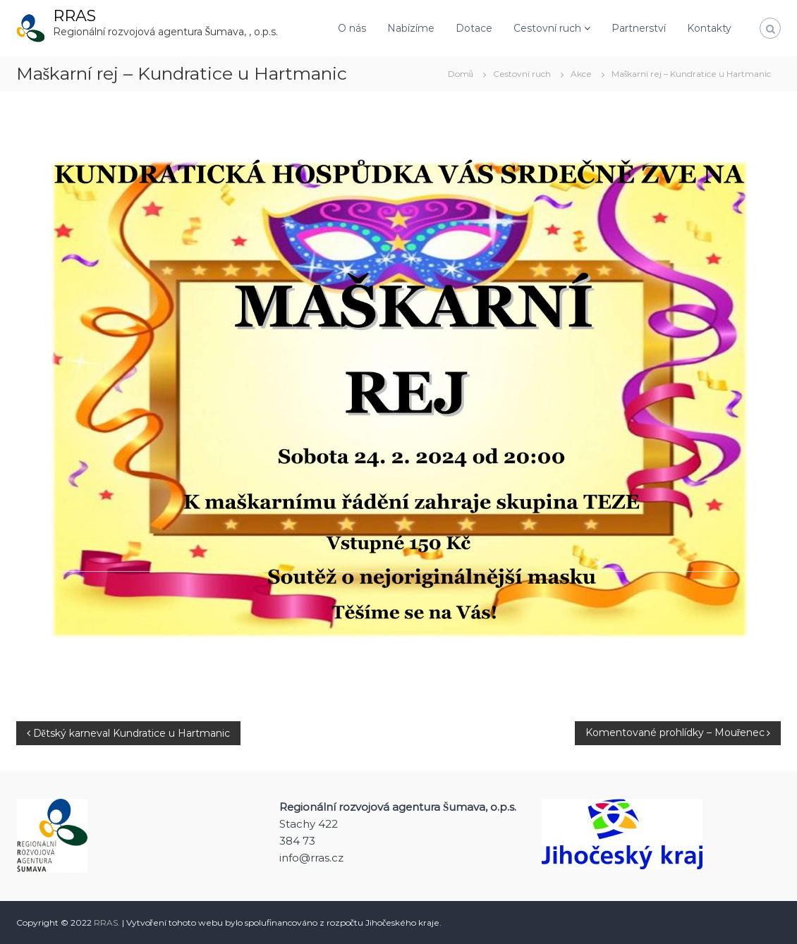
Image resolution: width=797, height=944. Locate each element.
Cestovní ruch (547, 28)
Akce (581, 73)
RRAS (74, 15)
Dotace (474, 28)
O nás (352, 28)
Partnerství (639, 28)
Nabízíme (410, 28)
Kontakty (709, 28)
